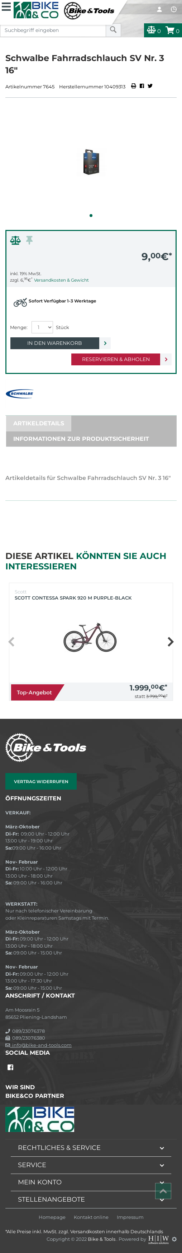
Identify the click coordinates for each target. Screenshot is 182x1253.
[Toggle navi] (6, 5)
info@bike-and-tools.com (38, 1045)
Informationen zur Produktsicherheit (81, 438)
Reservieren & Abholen (116, 359)
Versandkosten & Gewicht (61, 280)
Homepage (52, 1217)
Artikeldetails (38, 423)
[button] (91, 215)
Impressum (130, 1217)
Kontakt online (91, 1217)
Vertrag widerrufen (41, 781)
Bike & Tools (102, 1239)
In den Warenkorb (54, 343)
